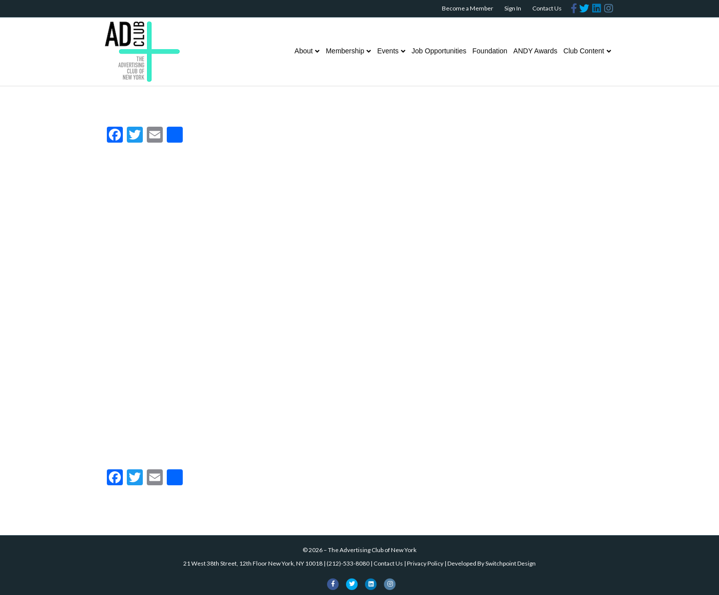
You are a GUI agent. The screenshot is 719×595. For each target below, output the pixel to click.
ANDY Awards (535, 51)
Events (387, 51)
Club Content (583, 51)
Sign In (512, 8)
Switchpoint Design (510, 563)
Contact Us (547, 8)
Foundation (489, 51)
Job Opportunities (438, 51)
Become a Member (467, 8)
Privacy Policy (425, 563)
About (304, 51)
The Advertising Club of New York (372, 550)
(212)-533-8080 (348, 563)
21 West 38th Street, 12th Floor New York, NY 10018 (253, 563)
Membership (345, 51)
